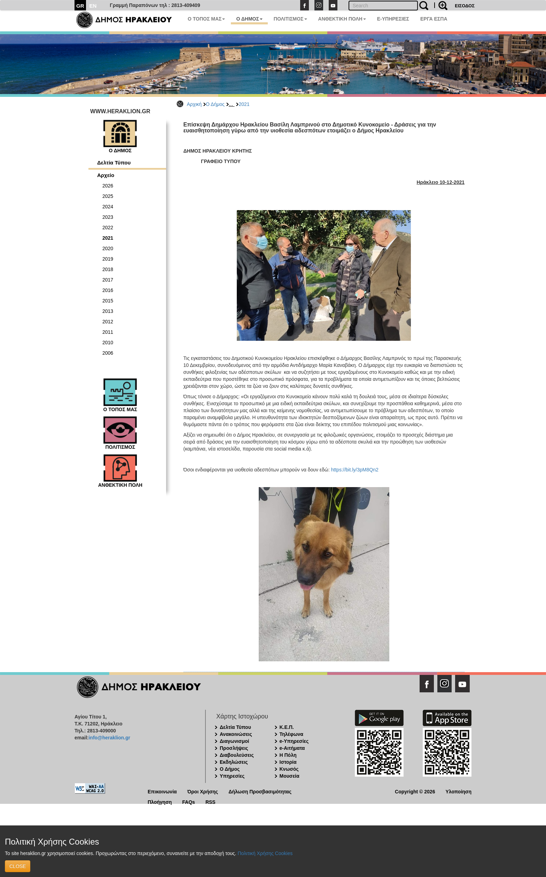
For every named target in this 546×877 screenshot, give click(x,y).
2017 (107, 280)
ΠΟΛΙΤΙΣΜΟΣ (290, 19)
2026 (107, 186)
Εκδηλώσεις (234, 762)
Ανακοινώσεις (236, 734)
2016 (107, 290)
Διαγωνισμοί (234, 741)
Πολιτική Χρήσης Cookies (264, 853)
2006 (107, 353)
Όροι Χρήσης (202, 791)
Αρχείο (105, 175)
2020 (107, 248)
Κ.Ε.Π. (287, 727)
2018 (107, 269)
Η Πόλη (288, 755)
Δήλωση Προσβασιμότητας (259, 791)
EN (93, 6)
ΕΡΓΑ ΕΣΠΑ (433, 19)
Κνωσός (289, 769)
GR (80, 6)
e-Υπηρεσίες (294, 741)
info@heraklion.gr (109, 737)
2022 (107, 227)
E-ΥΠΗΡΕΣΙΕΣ (393, 19)
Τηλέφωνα (291, 734)
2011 (107, 332)
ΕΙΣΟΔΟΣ (465, 5)
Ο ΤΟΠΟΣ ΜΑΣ (206, 19)
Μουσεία (289, 776)
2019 (107, 259)
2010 (107, 342)
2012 (107, 321)
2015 (107, 300)
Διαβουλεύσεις (237, 755)
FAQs (188, 801)
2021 (244, 104)
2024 (107, 206)
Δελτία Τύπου (114, 163)
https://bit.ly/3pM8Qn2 (355, 469)
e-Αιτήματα (292, 748)
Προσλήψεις (234, 748)
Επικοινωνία (162, 791)
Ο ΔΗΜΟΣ (249, 19)
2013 (107, 311)
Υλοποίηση (458, 791)
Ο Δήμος (215, 104)
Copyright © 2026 (415, 791)
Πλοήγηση (160, 801)
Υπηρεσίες (232, 776)
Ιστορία (288, 762)
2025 (107, 196)
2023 (107, 217)
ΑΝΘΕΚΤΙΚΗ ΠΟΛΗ (342, 19)
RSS (210, 801)
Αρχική (194, 104)
